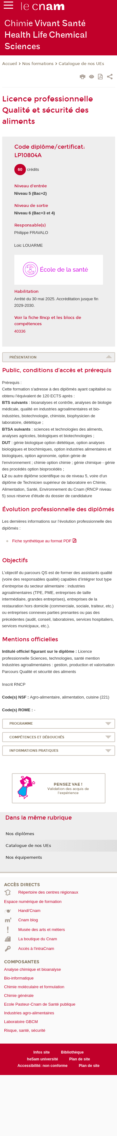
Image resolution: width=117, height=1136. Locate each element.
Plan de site (79, 1059)
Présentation (23, 357)
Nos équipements (24, 857)
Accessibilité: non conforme (42, 1066)
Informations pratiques (33, 751)
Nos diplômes (20, 833)
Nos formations (38, 63)
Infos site (41, 1052)
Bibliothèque (72, 1052)
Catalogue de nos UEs (81, 63)
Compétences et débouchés (36, 737)
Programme (21, 724)
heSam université (42, 1059)
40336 (20, 331)
